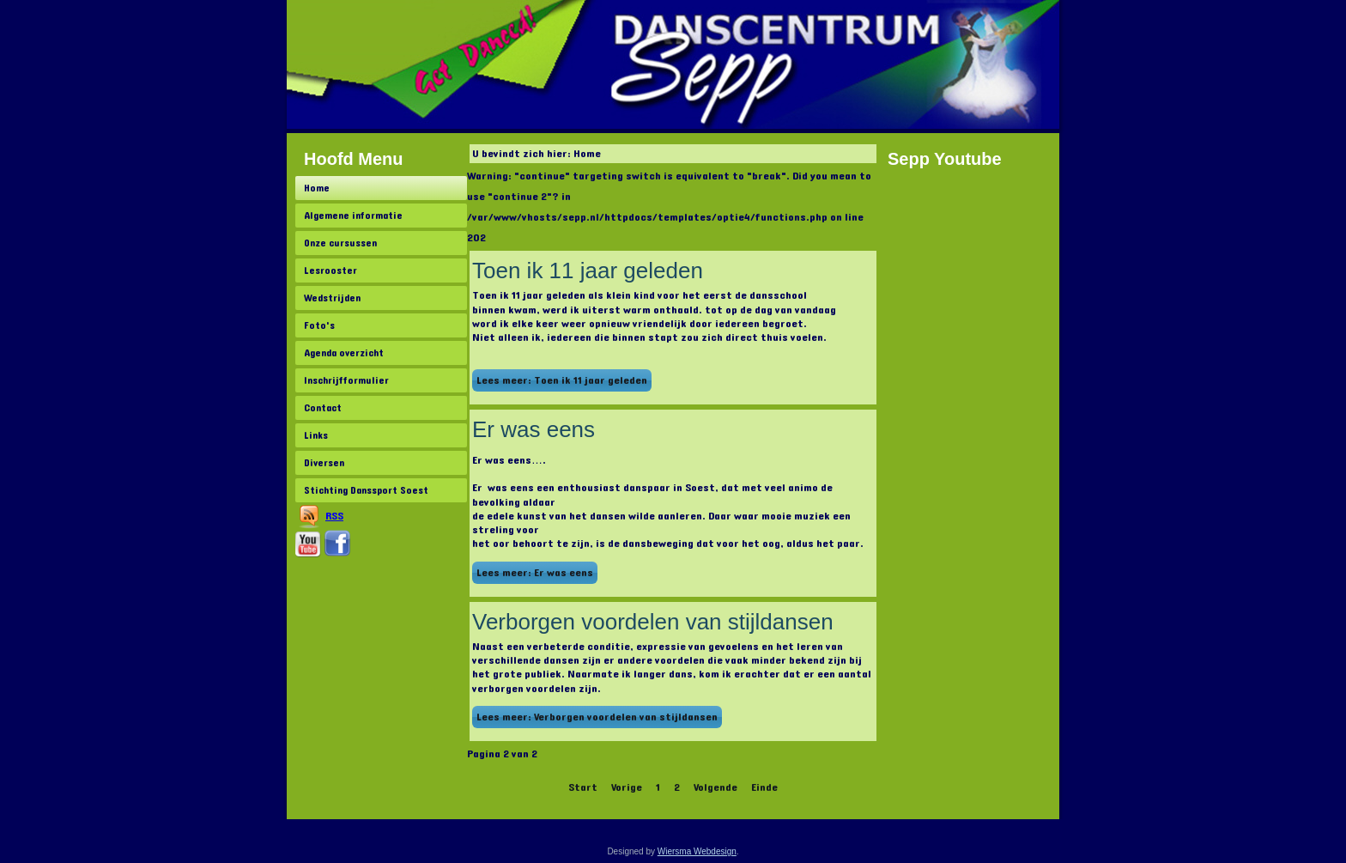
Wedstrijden (332, 298)
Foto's (319, 325)
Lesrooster (330, 270)
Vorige (626, 787)
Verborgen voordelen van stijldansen (653, 622)
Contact (323, 407)
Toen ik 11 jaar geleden (587, 270)
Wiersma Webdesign (697, 851)
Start (582, 787)
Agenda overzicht (344, 352)
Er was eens (533, 429)
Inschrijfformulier (346, 380)
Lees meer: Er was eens (534, 572)
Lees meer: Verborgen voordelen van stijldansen (597, 717)
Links (316, 435)
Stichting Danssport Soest (366, 490)
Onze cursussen (340, 243)
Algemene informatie (353, 215)
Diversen (324, 462)
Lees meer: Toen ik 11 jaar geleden (561, 380)
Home (317, 188)
